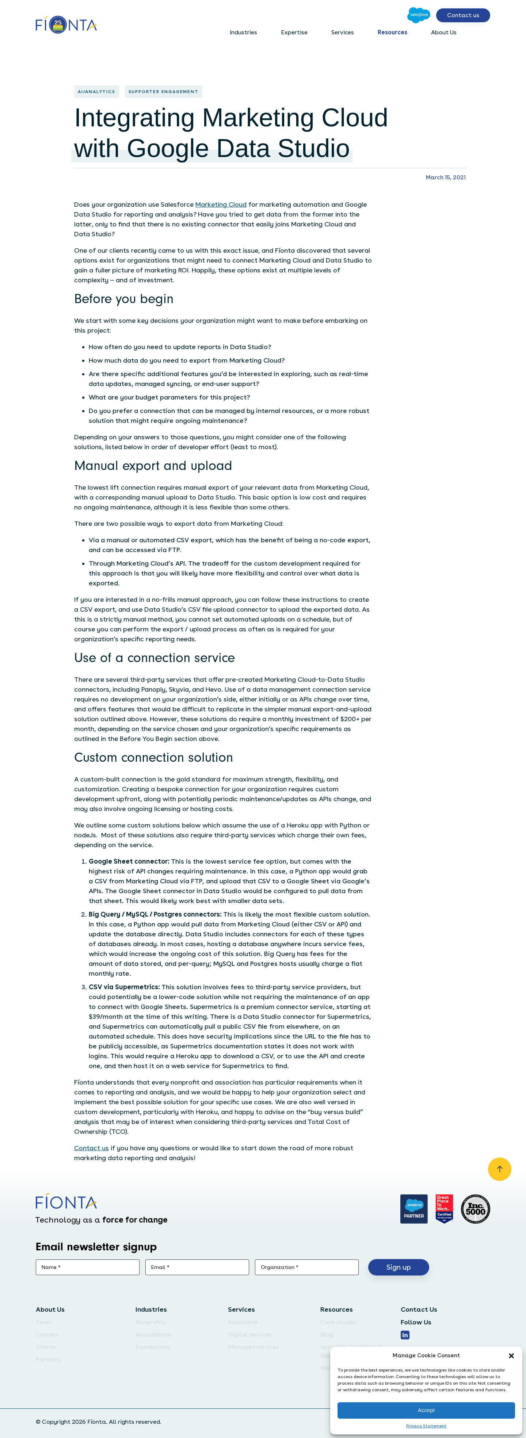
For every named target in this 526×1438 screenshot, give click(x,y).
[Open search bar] (484, 32)
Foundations (153, 1346)
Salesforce (243, 1322)
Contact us (463, 15)
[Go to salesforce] (414, 1209)
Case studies (338, 1322)
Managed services (253, 1346)
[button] (511, 1355)
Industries (243, 32)
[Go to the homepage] (66, 25)
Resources (392, 32)
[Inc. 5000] (475, 1209)
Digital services (249, 1334)
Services (342, 32)
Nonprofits (151, 1322)
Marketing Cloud (221, 204)
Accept (426, 1410)
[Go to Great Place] (444, 1209)
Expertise (294, 32)
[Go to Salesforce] (418, 15)
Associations (154, 1334)
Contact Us (419, 1309)
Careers (47, 1334)
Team (44, 1322)
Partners (48, 1359)
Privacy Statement (426, 1426)
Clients (46, 1346)
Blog (326, 1334)
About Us (444, 32)
